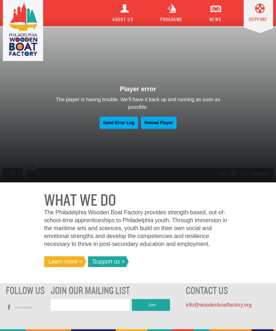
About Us (122, 20)
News (216, 20)
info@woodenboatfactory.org (219, 305)
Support (258, 20)
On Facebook (23, 307)
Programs (171, 20)
